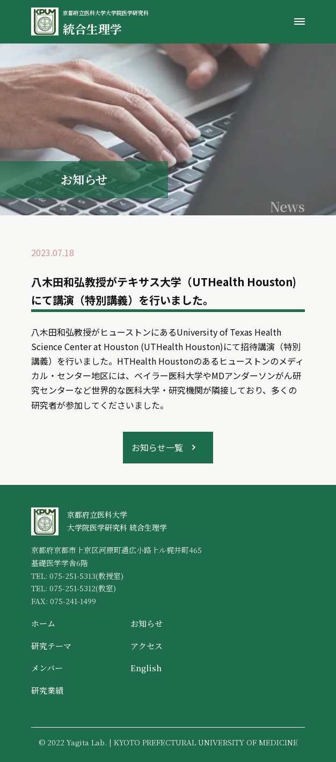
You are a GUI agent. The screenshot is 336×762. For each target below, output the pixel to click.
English (146, 667)
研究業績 (47, 690)
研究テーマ (51, 645)
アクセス (146, 645)
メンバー (47, 667)
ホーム (43, 623)
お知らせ (146, 623)
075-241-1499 (73, 601)
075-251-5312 (72, 588)
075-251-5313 (72, 575)
